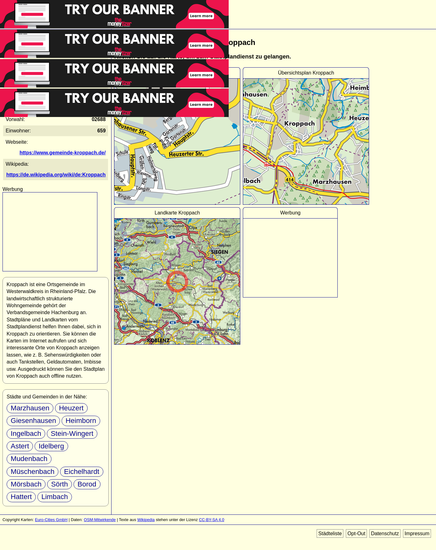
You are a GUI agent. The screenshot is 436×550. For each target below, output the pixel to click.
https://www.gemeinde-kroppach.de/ (62, 152)
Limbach (54, 497)
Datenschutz (385, 533)
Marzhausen (30, 408)
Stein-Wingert (72, 433)
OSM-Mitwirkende (100, 519)
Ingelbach (26, 433)
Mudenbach (29, 459)
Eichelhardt (81, 471)
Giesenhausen (33, 421)
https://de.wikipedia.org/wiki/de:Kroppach (56, 174)
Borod (87, 484)
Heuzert (71, 408)
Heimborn (81, 421)
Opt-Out (356, 533)
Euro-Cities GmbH (51, 519)
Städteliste (330, 533)
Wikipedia (146, 519)
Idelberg (51, 446)
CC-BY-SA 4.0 (211, 519)
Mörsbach (26, 484)
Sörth (59, 484)
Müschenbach (32, 471)
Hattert (21, 497)
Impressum (417, 533)
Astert (20, 446)
